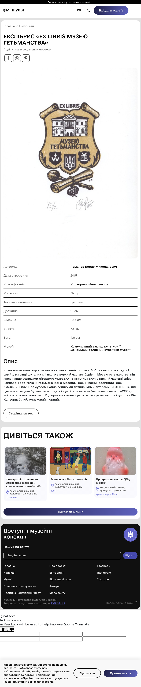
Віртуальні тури (60, 581)
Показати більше (70, 513)
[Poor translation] (9, 630)
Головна (9, 567)
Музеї (7, 581)
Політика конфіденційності (22, 594)
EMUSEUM (58, 605)
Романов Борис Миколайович (93, 268)
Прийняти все (120, 671)
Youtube (103, 581)
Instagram (104, 574)
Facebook (103, 567)
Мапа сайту (57, 594)
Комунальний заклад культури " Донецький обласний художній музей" (101, 349)
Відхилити (85, 671)
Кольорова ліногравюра (89, 285)
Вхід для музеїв (111, 10)
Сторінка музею (21, 414)
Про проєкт (57, 567)
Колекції (9, 574)
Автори (54, 588)
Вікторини (56, 574)
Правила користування (19, 588)
